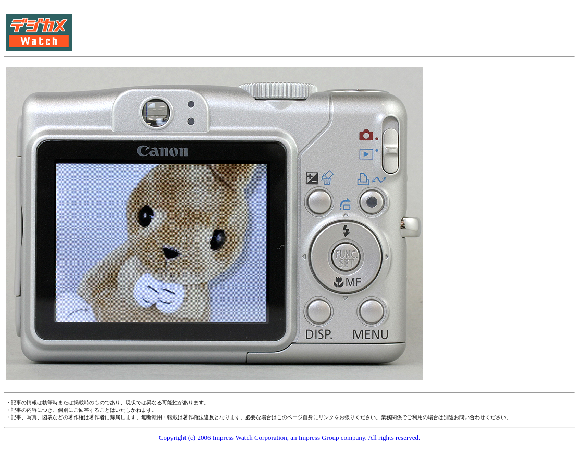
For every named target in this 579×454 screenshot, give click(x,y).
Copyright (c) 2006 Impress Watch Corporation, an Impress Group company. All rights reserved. (290, 437)
